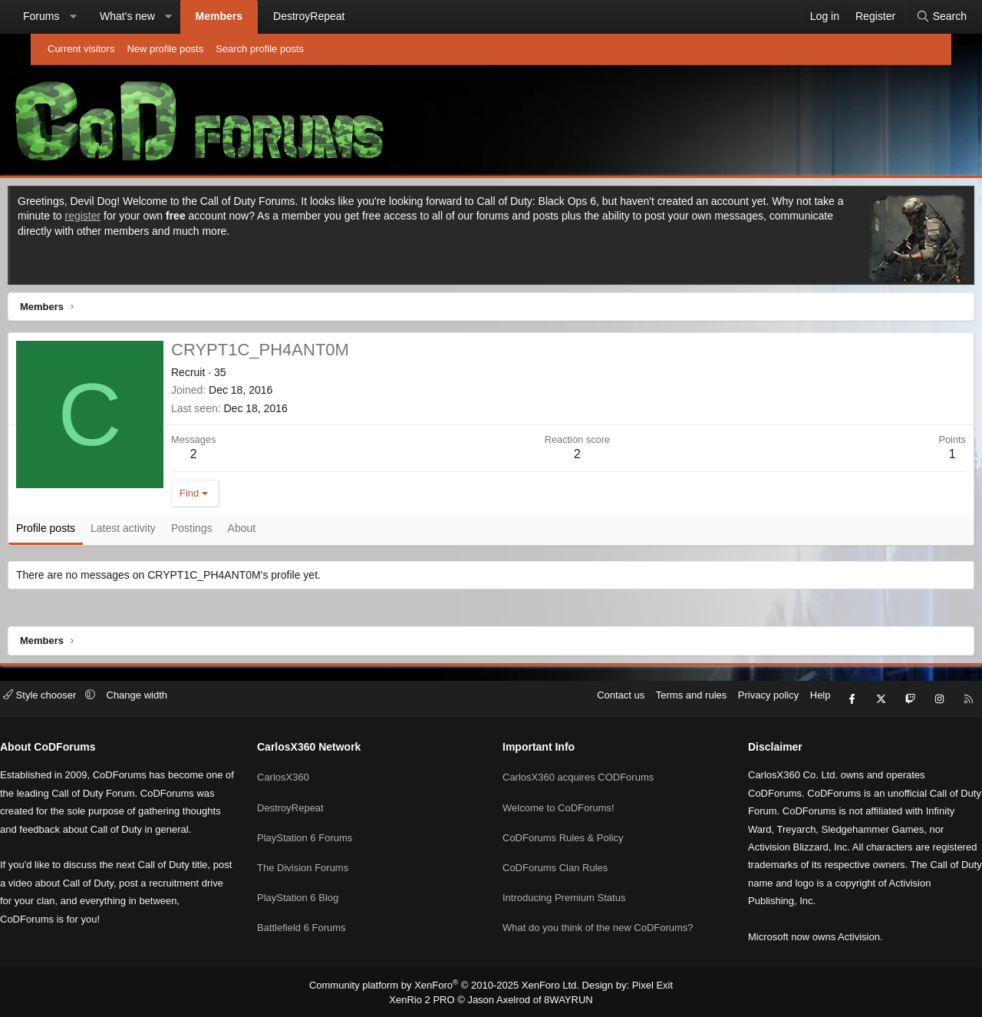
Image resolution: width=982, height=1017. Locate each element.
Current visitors (81, 48)
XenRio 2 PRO (427, 998)
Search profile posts (260, 48)
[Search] (911, 17)
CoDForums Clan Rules (555, 857)
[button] (103, 17)
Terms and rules (649, 702)
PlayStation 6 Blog (319, 884)
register (168, 219)
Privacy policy (726, 702)
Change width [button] (179, 702)
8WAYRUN (562, 998)
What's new (158, 16)
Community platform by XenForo (447, 985)
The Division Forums (324, 857)
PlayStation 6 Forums (326, 829)
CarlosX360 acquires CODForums (578, 774)
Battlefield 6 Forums (322, 913)
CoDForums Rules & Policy (563, 829)
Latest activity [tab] (157, 532)
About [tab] (276, 532)
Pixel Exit (640, 985)
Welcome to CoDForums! (559, 801)
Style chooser (83, 702)
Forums (72, 16)
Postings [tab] (226, 532)
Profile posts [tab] (80, 532)
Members (249, 16)
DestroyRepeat (339, 16)
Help (778, 702)
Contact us (578, 702)
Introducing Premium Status (564, 884)
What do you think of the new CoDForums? (598, 913)
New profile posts (165, 48)
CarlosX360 (304, 774)
